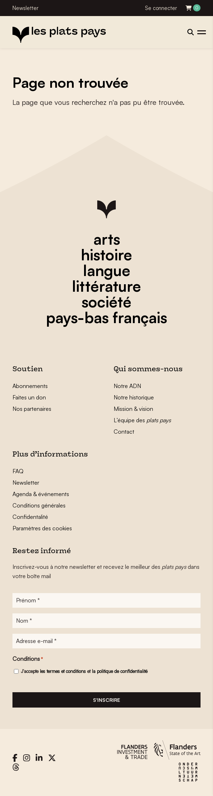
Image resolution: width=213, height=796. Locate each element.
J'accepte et (84, 671)
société (106, 301)
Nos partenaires (31, 408)
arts (106, 239)
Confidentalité (30, 516)
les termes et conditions (63, 671)
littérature (106, 286)
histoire (106, 254)
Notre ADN (127, 385)
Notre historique (134, 397)
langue (106, 270)
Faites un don (29, 397)
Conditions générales (39, 505)
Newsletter (25, 8)
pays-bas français (106, 317)
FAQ (18, 471)
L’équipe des (142, 420)
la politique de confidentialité (119, 671)
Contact (124, 431)
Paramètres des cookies (42, 528)
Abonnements (30, 385)
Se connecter (161, 8)
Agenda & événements (40, 493)
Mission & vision (133, 408)
